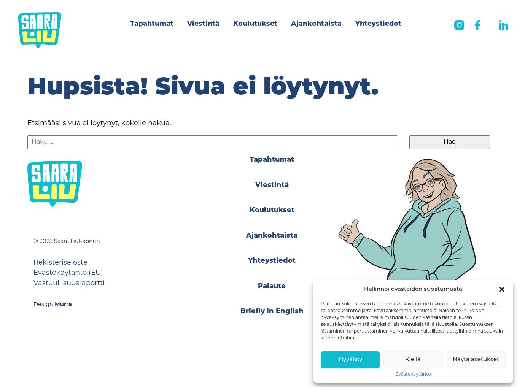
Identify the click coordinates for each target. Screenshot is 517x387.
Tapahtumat (151, 24)
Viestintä (203, 24)
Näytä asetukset (476, 360)
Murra (63, 305)
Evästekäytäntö (413, 374)
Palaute (272, 286)
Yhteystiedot (378, 24)
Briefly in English (272, 311)
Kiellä (413, 360)
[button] (502, 289)
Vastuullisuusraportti (69, 283)
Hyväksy (350, 360)
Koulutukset (255, 24)
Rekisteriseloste (60, 262)
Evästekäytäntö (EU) (68, 273)
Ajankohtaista (316, 24)
